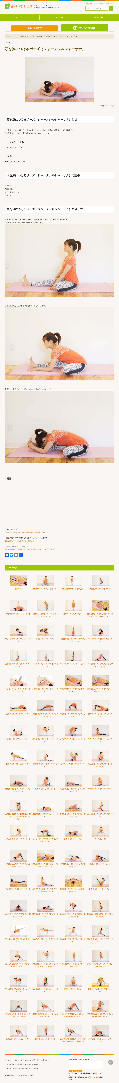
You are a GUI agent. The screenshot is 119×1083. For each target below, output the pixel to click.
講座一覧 (35, 1060)
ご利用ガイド (109, 3)
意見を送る (75, 1071)
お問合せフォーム (93, 1077)
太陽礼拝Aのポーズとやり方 (72, 589)
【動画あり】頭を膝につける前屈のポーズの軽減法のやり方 (26, 533)
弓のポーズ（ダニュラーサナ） (18, 739)
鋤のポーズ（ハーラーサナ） (100, 864)
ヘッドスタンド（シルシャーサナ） (72, 664)
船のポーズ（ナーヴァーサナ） (100, 889)
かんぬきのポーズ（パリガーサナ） (18, 839)
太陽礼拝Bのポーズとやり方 (100, 589)
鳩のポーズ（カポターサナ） (45, 789)
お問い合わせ (33, 1068)
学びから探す (20, 17)
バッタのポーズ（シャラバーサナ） (18, 889)
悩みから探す (59, 17)
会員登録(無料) (21, 1064)
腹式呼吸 (18, 589)
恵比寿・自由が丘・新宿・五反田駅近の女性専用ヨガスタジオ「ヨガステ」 (32, 549)
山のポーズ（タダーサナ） (72, 614)
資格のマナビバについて (94, 3)
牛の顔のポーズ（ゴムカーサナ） (100, 789)
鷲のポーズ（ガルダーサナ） (45, 1039)
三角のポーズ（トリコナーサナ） (18, 1039)
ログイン (30, 1064)
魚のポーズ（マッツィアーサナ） (18, 714)
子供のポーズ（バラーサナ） (72, 839)
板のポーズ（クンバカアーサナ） (18, 764)
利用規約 (37, 1064)
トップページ (9, 1060)
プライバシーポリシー (13, 1068)
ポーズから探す (98, 17)
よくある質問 (10, 1064)
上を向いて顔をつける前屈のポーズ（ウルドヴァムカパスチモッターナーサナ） (18, 816)
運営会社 (25, 1068)
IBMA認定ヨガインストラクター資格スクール (21, 541)
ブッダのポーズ (100, 839)
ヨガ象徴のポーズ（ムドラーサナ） (18, 614)
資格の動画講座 (34, 28)
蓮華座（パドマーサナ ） (73, 989)
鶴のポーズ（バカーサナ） (45, 639)
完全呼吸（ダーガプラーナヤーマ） (45, 589)
